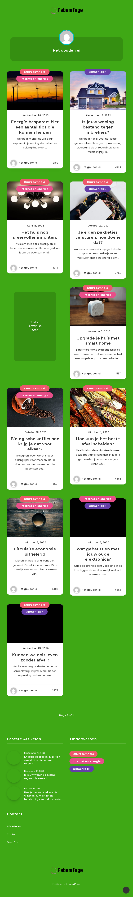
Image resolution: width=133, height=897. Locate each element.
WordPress (75, 886)
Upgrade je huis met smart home (98, 342)
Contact (12, 836)
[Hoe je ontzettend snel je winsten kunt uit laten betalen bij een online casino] (14, 796)
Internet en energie (34, 78)
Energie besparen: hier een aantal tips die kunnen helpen (35, 127)
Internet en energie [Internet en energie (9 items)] (87, 764)
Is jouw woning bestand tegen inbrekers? (98, 127)
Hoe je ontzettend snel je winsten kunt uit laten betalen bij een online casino (43, 798)
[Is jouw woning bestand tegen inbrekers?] (14, 778)
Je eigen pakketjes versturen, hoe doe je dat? (98, 238)
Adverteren (14, 828)
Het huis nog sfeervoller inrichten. (35, 236)
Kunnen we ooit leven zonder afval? (35, 660)
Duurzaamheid (34, 71)
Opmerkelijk (97, 71)
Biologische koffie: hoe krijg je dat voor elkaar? (35, 445)
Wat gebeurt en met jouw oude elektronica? (98, 556)
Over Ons (13, 844)
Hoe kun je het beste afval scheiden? (98, 443)
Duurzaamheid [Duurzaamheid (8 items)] (83, 756)
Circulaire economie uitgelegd (35, 554)
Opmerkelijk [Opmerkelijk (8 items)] (81, 771)
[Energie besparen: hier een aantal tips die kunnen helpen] (14, 761)
